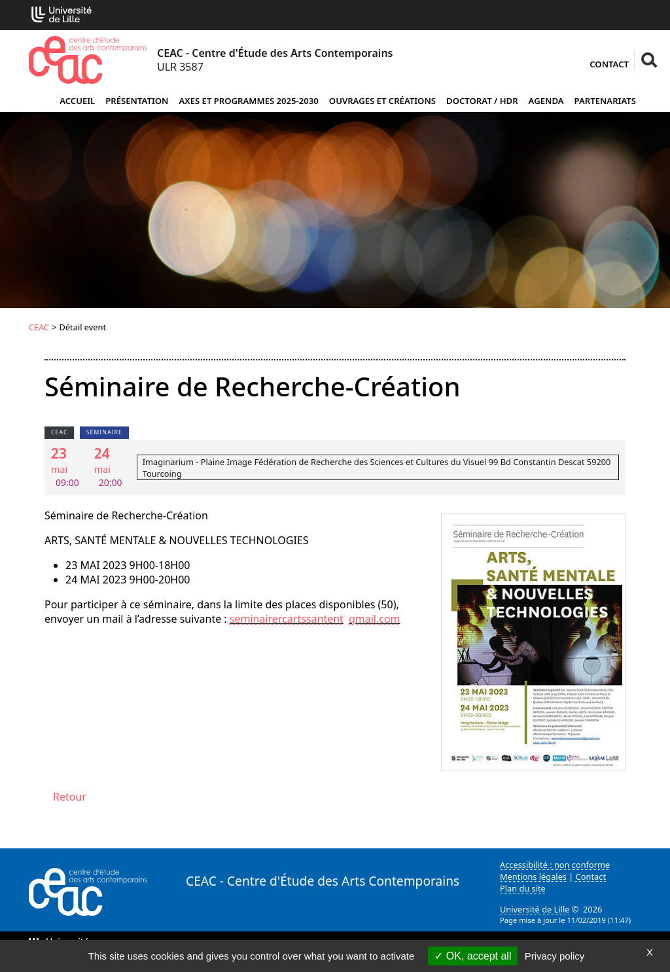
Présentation (136, 101)
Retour (69, 797)
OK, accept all (472, 956)
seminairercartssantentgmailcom (315, 619)
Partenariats (605, 101)
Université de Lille (534, 909)
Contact (609, 64)
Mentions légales (533, 876)
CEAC (39, 327)
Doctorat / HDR (482, 101)
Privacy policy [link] (555, 956)
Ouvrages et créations (382, 101)
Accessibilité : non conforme (555, 865)
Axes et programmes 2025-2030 (248, 101)
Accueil (77, 101)
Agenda (546, 101)
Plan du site (523, 888)
